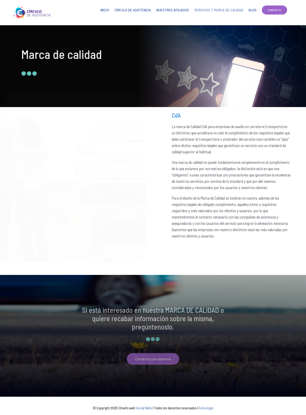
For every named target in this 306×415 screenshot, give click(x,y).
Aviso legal (206, 408)
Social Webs (144, 408)
